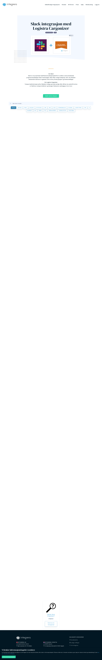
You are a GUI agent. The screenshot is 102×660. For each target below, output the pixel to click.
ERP (35, 110)
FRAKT (25, 107)
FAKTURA (20, 107)
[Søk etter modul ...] (52, 103)
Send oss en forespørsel (51, 624)
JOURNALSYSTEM (62, 110)
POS (45, 110)
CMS (85, 107)
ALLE (13, 107)
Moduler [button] (64, 4)
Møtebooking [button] (89, 4)
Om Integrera (74, 645)
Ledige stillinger (75, 642)
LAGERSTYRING (78, 107)
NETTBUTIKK (39, 107)
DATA (54, 107)
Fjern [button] (71, 35)
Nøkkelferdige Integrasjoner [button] (52, 4)
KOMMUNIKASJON (62, 107)
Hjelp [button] (82, 4)
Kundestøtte (74, 640)
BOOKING (70, 107)
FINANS (40, 110)
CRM (45, 107)
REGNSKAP (29, 110)
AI (89, 107)
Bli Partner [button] (71, 4)
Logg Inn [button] (97, 4)
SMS (50, 107)
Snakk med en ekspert (51, 96)
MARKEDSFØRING (52, 110)
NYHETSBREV (71, 110)
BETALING (32, 107)
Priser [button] (77, 4)
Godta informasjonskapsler (9, 656)
